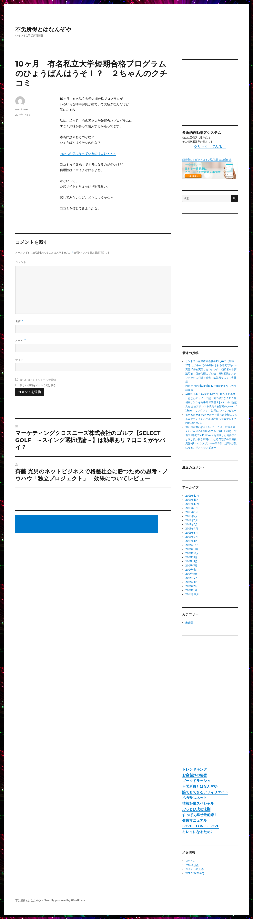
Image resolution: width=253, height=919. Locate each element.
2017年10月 (192, 553)
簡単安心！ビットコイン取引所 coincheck (206, 159)
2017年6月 (191, 569)
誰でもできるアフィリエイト (205, 792)
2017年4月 (191, 578)
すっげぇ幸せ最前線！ (200, 815)
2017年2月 (191, 586)
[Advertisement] (87, 524)
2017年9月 (191, 557)
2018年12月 (192, 495)
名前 (19, 321)
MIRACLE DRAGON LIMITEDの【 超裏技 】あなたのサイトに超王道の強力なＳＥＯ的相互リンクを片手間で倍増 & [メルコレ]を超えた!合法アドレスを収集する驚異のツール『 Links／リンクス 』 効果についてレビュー (211, 402)
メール (20, 340)
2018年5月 (191, 524)
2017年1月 (191, 590)
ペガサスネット (194, 797)
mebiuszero (22, 109)
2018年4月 (191, 528)
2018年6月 (191, 520)
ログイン (190, 860)
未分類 (189, 622)
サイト (19, 359)
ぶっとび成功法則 (196, 809)
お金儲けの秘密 (194, 775)
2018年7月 (191, 516)
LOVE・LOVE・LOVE (200, 826)
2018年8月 (191, 512)
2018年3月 (191, 532)
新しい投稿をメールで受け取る (38, 385)
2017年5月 (191, 573)
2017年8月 (191, 561)
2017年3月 (191, 582)
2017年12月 (192, 545)
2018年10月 (192, 504)
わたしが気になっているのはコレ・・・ (88, 153)
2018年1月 (191, 541)
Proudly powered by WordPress (64, 900)
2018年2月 (191, 536)
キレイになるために (198, 832)
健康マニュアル (194, 820)
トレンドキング (194, 769)
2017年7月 (191, 565)
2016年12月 (192, 594)
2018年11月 (192, 499)
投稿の (191, 865)
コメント (20, 262)
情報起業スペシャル (198, 803)
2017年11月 (191, 549)
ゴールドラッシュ (196, 780)
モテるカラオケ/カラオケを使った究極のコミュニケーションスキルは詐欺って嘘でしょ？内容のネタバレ (211, 419)
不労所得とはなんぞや (43, 29)
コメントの (194, 869)
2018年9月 (191, 508)
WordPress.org (195, 873)
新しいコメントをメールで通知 (38, 379)
